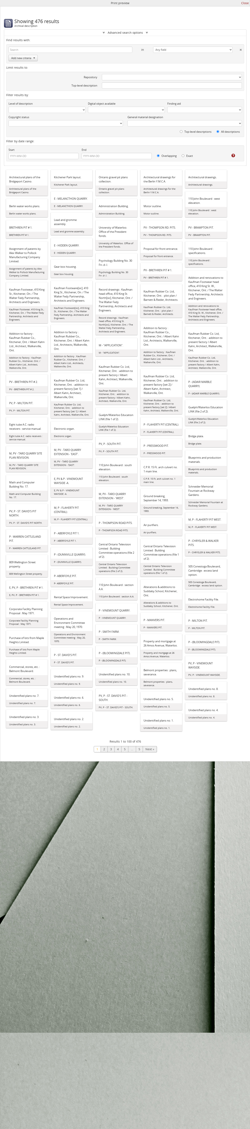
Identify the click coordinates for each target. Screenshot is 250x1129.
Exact (187, 156)
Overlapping (167, 156)
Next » (149, 749)
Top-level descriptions (195, 132)
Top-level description (84, 85)
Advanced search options (125, 33)
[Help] (230, 156)
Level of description (21, 103)
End (84, 150)
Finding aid (174, 103)
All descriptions (228, 132)
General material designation (145, 117)
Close (245, 3)
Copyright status (19, 117)
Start (12, 150)
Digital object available (101, 103)
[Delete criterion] (237, 49)
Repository (90, 77)
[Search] (70, 50)
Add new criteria (23, 58)
